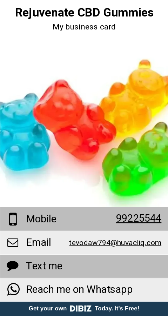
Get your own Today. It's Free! (84, 308)
